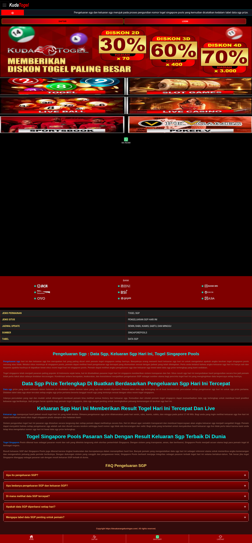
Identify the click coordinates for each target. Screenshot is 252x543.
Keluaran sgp (9, 414)
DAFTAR (62, 21)
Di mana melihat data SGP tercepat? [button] (28, 496)
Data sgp (7, 389)
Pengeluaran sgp (11, 361)
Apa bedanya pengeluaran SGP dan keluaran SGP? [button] (37, 485)
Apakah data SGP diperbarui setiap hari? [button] (30, 506)
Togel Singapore (11, 442)
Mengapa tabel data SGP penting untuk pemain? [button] (35, 517)
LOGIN (185, 21)
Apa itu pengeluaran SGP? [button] (22, 475)
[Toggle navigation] (4, 5)
